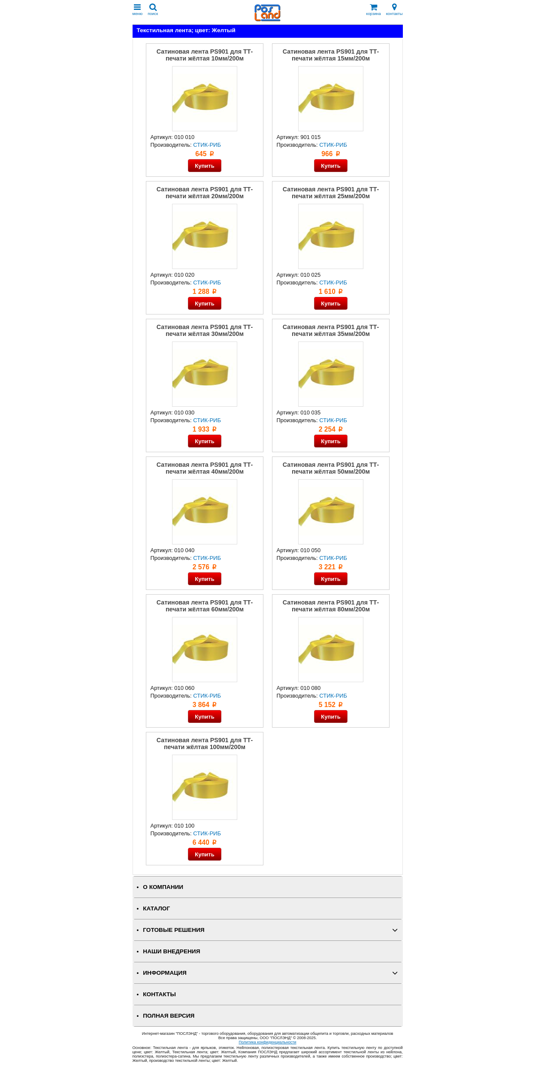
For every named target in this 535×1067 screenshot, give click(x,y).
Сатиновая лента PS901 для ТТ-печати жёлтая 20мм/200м (205, 192)
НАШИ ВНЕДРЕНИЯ (171, 951)
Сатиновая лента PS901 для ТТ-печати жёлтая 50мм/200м (331, 468)
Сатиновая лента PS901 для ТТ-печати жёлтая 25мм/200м (331, 192)
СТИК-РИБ (207, 145)
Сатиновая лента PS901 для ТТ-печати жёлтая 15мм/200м (331, 55)
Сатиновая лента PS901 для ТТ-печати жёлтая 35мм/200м (331, 330)
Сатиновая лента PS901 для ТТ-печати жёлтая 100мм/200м (205, 743)
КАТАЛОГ (156, 908)
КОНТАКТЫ (159, 994)
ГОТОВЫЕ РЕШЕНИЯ (173, 930)
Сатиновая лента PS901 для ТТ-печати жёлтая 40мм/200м (205, 468)
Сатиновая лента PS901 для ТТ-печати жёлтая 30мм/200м (205, 330)
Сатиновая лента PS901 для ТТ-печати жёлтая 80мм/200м (331, 606)
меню (138, 9)
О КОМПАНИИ (163, 887)
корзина (373, 9)
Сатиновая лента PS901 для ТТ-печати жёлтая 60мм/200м (205, 606)
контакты (394, 9)
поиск (153, 9)
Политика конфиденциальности (267, 1042)
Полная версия (168, 1016)
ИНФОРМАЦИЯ (165, 973)
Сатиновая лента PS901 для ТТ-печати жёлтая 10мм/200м (205, 55)
